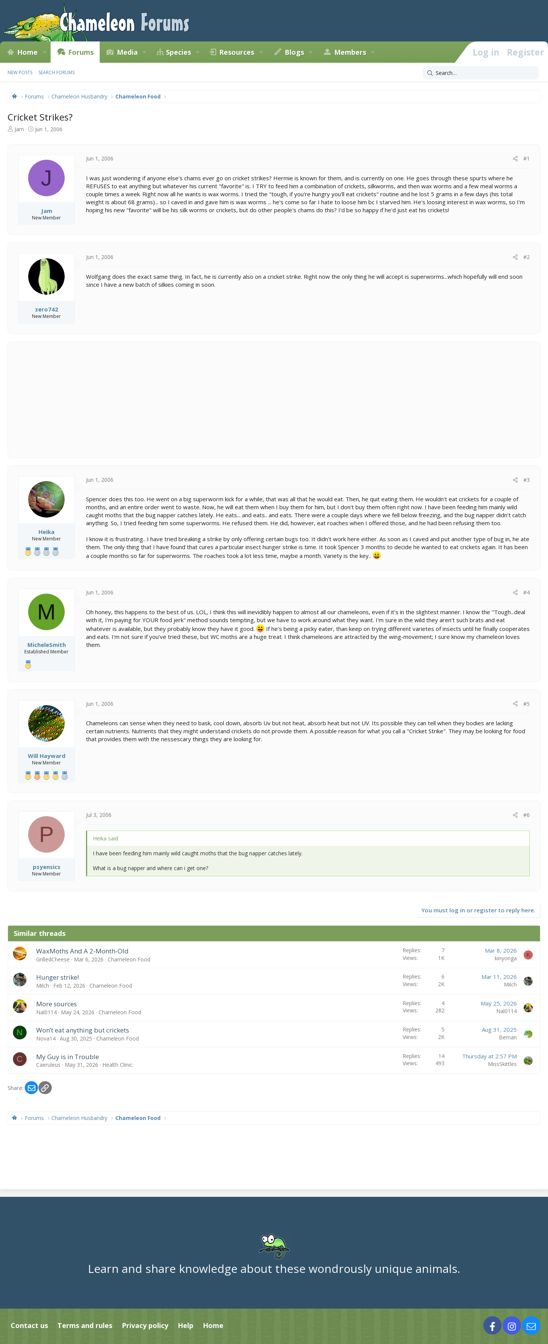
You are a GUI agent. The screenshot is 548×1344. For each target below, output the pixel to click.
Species (178, 52)
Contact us (29, 1325)
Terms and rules (84, 1325)
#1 (526, 158)
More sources (56, 1003)
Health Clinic (117, 1064)
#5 (526, 703)
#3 (526, 479)
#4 (526, 592)
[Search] (481, 73)
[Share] (515, 159)
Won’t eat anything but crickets (82, 1030)
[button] (44, 52)
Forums (81, 52)
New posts (20, 72)
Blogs (294, 52)
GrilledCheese (53, 959)
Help (185, 1325)
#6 (526, 814)
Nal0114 (46, 1012)
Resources (236, 52)
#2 (526, 257)
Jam (19, 129)
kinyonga (506, 958)
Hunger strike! (57, 977)
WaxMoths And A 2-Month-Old (82, 951)
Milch (42, 985)
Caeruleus (48, 1064)
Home (27, 52)
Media (127, 52)
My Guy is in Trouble (67, 1056)
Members (350, 52)
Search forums (56, 72)
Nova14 (46, 1038)
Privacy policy (145, 1325)
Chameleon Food (129, 959)
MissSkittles (502, 1064)
